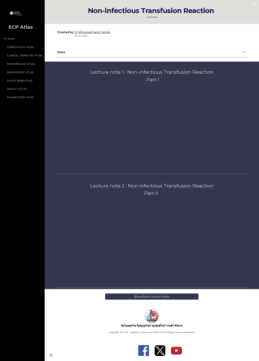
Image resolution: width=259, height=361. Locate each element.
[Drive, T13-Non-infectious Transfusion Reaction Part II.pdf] (152, 240)
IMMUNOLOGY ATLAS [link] (20, 72)
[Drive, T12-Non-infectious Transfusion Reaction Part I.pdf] (152, 127)
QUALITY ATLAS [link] (17, 89)
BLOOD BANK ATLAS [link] (20, 80)
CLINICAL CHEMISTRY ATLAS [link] (24, 55)
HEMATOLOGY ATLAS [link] (20, 47)
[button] (254, 5)
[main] (152, 12)
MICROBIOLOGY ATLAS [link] (21, 64)
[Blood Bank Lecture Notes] (151, 296)
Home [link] (10, 38)
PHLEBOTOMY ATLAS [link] (20, 97)
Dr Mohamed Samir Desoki (92, 32)
